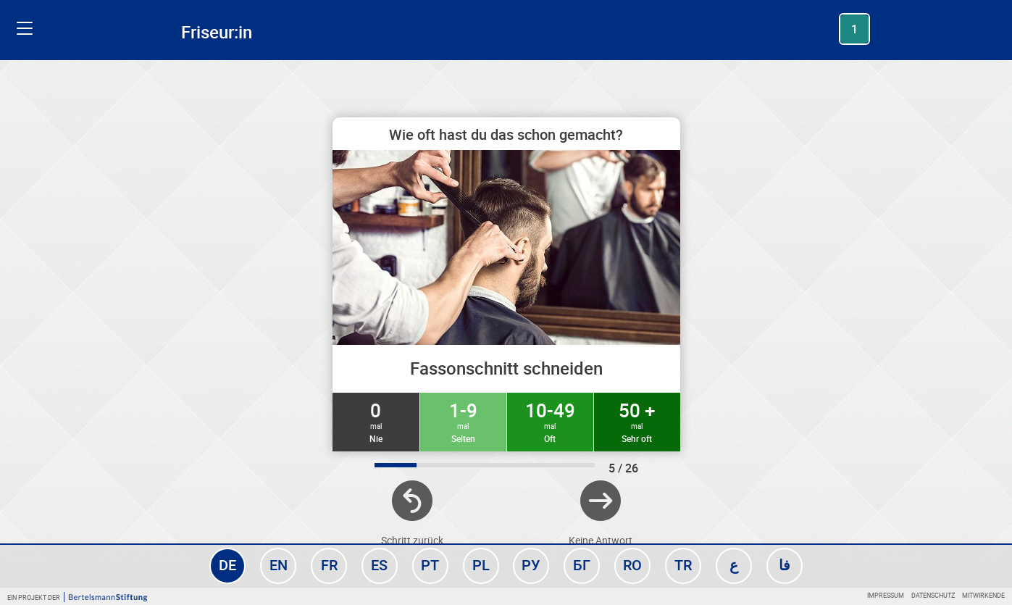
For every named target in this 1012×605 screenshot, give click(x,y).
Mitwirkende (983, 595)
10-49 (550, 421)
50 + (637, 421)
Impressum (885, 595)
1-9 (463, 421)
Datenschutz (933, 595)
